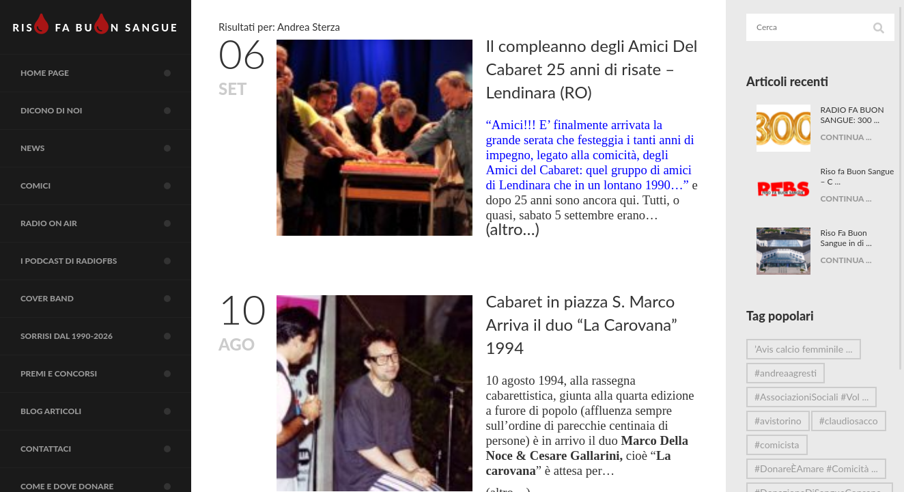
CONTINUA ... (840, 137)
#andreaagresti (785, 373)
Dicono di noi (105, 110)
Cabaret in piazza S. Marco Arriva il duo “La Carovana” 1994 (581, 324)
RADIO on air (105, 223)
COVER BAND (105, 298)
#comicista (777, 468)
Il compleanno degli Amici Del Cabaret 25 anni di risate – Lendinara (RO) (592, 69)
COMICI (105, 185)
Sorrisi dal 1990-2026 (105, 336)
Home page (105, 73)
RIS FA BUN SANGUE (95, 24)
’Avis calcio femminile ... (803, 349)
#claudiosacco (783, 444)
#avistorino (778, 420)
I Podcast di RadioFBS (105, 261)
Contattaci (105, 448)
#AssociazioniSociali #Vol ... (811, 396)
